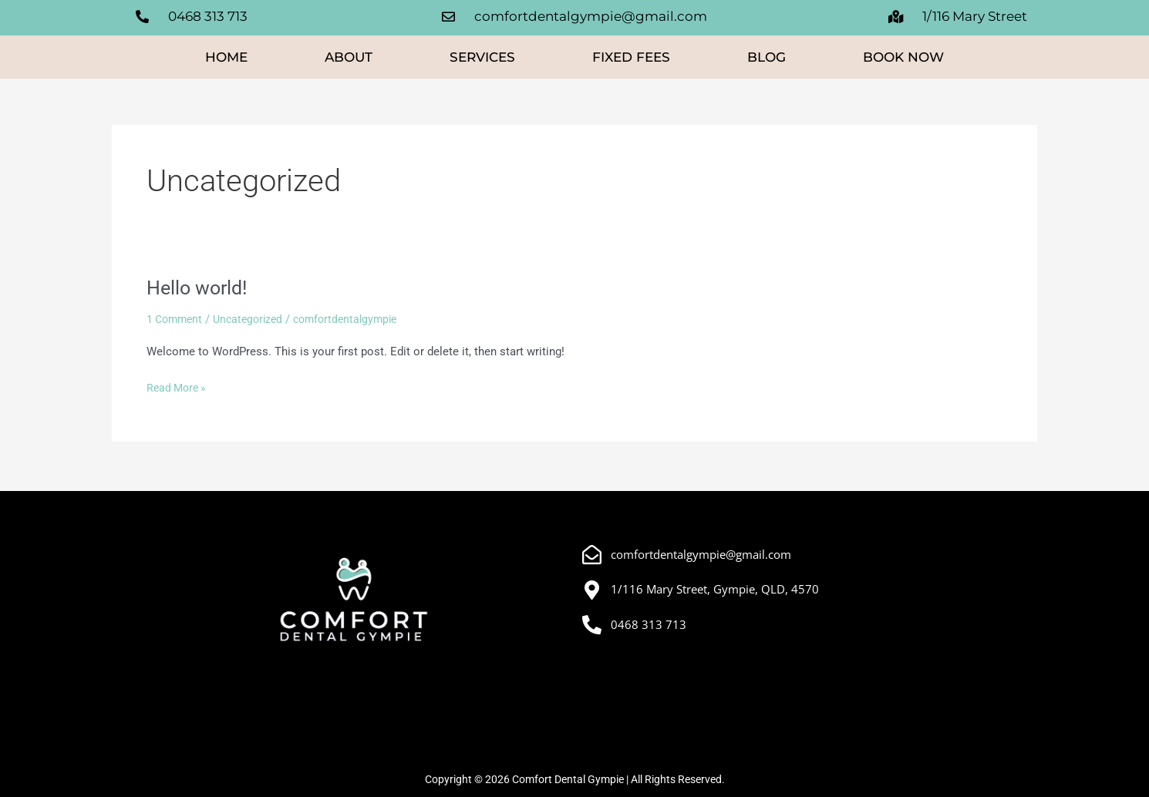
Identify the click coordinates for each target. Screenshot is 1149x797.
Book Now (903, 60)
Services (482, 60)
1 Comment (177, 322)
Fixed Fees (631, 60)
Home (226, 60)
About (348, 60)
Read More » (179, 390)
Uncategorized (254, 322)
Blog (766, 60)
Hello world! (200, 290)
